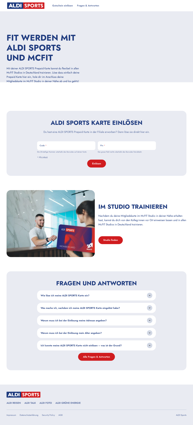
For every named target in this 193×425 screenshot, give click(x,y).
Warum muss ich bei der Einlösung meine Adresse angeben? (74, 320)
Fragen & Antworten (88, 5)
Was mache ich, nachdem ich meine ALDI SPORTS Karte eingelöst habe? (80, 308)
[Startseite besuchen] (27, 5)
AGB (60, 415)
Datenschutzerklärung (29, 415)
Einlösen (96, 163)
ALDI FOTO (45, 403)
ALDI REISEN (14, 403)
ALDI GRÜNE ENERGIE (68, 403)
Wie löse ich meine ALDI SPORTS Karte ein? (65, 295)
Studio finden (110, 240)
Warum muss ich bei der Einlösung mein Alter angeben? (71, 333)
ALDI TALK (30, 403)
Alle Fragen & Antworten (96, 357)
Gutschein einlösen (62, 5)
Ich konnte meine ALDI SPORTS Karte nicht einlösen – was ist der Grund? (81, 345)
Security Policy (48, 415)
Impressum (11, 415)
